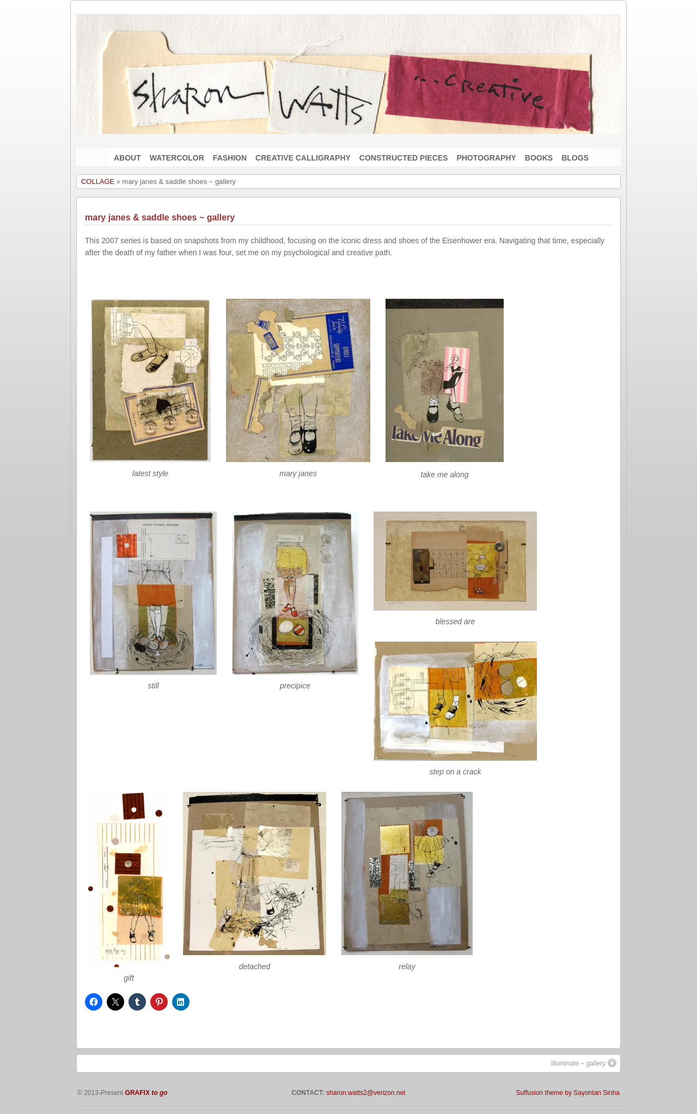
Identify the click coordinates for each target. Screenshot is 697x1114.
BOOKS (539, 157)
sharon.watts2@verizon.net (365, 1093)
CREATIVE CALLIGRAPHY (303, 157)
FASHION (230, 157)
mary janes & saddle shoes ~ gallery (160, 217)
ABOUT (127, 157)
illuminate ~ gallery (583, 1062)
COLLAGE (97, 181)
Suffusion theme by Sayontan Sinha (568, 1093)
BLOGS (575, 157)
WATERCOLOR (177, 157)
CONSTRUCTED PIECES (403, 157)
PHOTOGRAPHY (486, 157)
